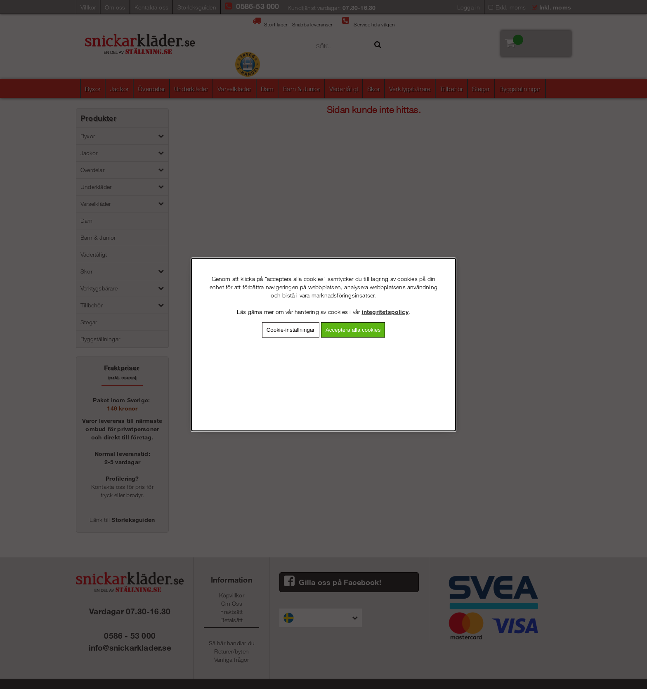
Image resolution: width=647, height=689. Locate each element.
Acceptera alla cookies (353, 330)
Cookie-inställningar (291, 330)
